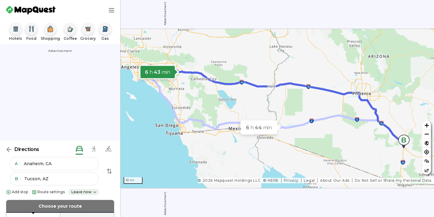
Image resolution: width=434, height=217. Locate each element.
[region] (277, 108)
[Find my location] (426, 152)
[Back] (9, 149)
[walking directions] (93, 149)
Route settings (48, 192)
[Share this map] (426, 170)
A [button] (17, 163)
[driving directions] (79, 149)
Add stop (17, 192)
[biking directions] (108, 149)
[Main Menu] (111, 10)
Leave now (84, 192)
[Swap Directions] (109, 171)
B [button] (17, 178)
